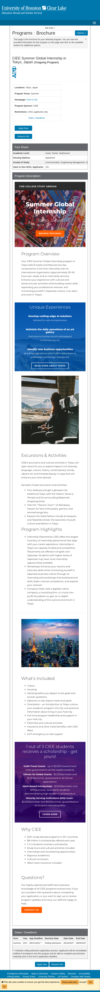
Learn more (50, 814)
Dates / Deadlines (36, 118)
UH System (63, 976)
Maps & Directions (39, 973)
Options (81, 33)
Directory (72, 973)
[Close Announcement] (85, 39)
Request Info (23, 136)
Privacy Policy (29, 976)
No (4, 987)
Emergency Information (18, 973)
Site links (50, 28)
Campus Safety (58, 973)
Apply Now (23, 128)
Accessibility (84, 973)
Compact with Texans (81, 976)
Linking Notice (13, 976)
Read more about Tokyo (50, 366)
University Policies (46, 976)
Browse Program (50, 233)
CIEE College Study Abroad (38, 186)
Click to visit (32, 99)
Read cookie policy (69, 982)
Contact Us (31, 910)
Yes (90, 982)
